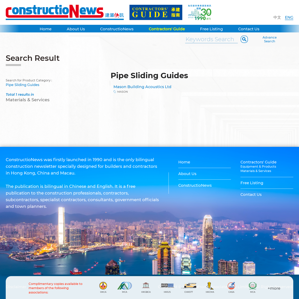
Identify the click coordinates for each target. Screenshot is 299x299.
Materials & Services (255, 171)
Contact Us (248, 29)
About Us (76, 29)
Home (45, 29)
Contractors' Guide (167, 29)
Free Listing (211, 29)
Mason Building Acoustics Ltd (142, 86)
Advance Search (270, 39)
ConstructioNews (116, 29)
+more (274, 288)
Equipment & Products (258, 166)
